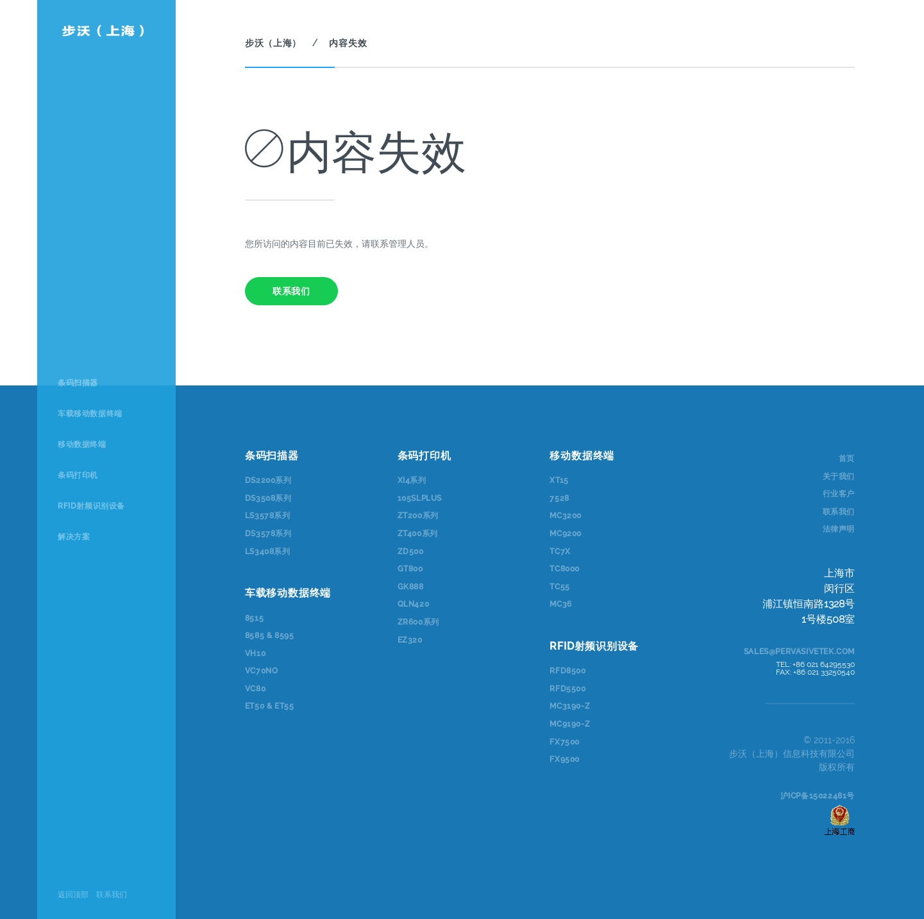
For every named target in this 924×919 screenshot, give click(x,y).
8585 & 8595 (269, 635)
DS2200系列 (268, 480)
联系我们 (111, 894)
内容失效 (348, 43)
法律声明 (839, 529)
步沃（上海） (273, 43)
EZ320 (410, 640)
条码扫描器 (78, 382)
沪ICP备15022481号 (817, 795)
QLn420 (414, 604)
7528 (559, 498)
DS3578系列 (268, 533)
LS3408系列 (267, 551)
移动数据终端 (82, 444)
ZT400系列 (418, 533)
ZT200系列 (418, 515)
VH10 (255, 653)
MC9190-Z (570, 724)
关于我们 (839, 476)
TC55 (559, 586)
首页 (847, 458)
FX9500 (565, 759)
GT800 (410, 568)
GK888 (411, 586)
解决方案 (74, 536)
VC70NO (261, 670)
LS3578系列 (267, 515)
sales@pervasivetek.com (799, 651)
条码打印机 (78, 475)
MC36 (560, 604)
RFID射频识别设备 (91, 506)
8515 (254, 618)
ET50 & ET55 (269, 706)
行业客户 (839, 493)
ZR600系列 (418, 622)
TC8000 (565, 568)
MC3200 (566, 515)
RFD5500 (567, 688)
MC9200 (566, 533)
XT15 (559, 480)
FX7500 (565, 742)
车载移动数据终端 (90, 413)
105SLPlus (420, 498)
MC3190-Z (570, 706)
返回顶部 (73, 894)
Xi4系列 (412, 480)
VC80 (255, 688)
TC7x (560, 551)
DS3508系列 (268, 498)
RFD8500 (567, 670)
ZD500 (411, 551)
